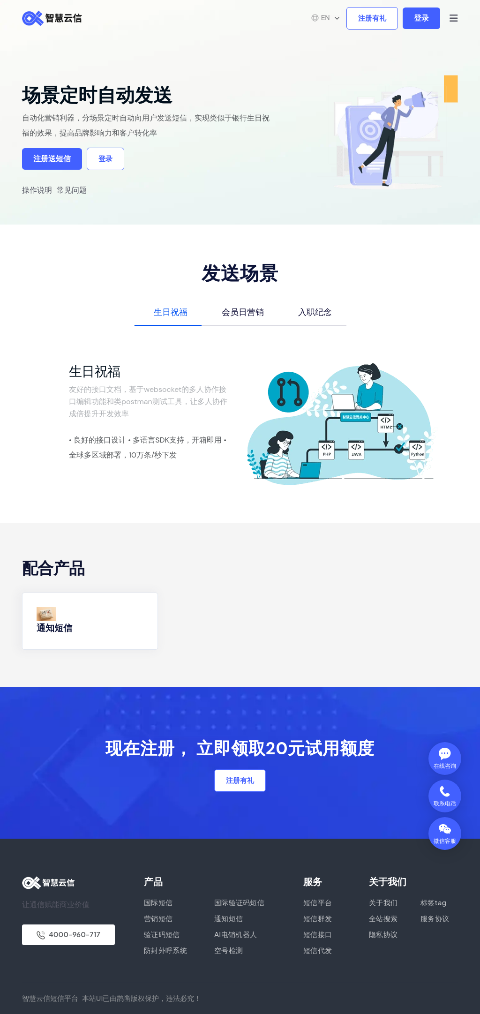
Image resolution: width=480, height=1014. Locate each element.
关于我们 (383, 902)
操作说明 (37, 190)
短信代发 (317, 950)
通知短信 (54, 628)
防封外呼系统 (165, 950)
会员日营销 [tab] (243, 312)
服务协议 (434, 918)
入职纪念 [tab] (315, 312)
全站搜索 (383, 918)
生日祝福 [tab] (171, 312)
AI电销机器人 (235, 934)
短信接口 (317, 934)
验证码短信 (162, 934)
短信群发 (317, 918)
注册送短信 (52, 158)
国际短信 (158, 902)
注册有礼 (372, 18)
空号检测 (228, 950)
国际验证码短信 (239, 902)
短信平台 (317, 902)
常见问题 (72, 190)
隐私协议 (383, 934)
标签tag (433, 902)
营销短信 (158, 918)
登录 (421, 18)
